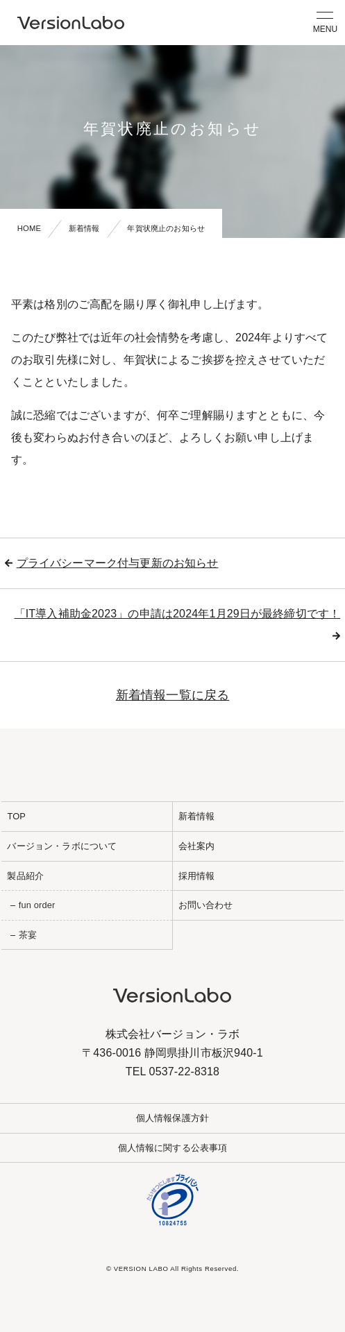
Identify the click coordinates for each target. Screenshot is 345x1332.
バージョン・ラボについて (62, 846)
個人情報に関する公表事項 (173, 1148)
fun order (37, 905)
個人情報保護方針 (172, 1118)
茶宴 (28, 935)
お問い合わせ (205, 905)
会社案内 (196, 846)
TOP (16, 816)
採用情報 (196, 876)
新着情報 (84, 228)
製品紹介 (25, 876)
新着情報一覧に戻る (172, 695)
